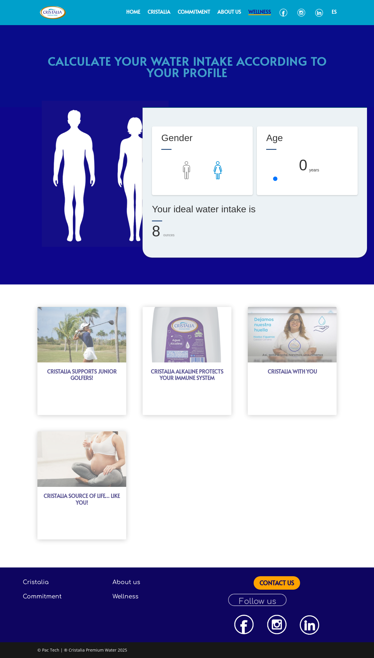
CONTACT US (276, 583)
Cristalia (159, 12)
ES (334, 12)
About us (229, 12)
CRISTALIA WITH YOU (292, 371)
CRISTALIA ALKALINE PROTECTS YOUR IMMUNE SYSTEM (187, 375)
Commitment (194, 12)
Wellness (259, 12)
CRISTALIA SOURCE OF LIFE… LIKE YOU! (82, 499)
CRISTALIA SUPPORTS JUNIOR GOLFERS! (82, 375)
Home (133, 12)
